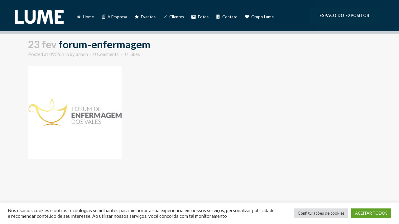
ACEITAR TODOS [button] (371, 213)
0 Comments (106, 54)
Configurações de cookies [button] (321, 213)
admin (82, 54)
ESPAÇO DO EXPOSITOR (344, 16)
